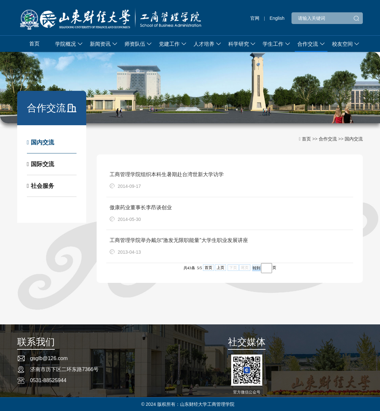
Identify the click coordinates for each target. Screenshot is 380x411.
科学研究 (238, 44)
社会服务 (40, 186)
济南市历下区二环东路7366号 (64, 369)
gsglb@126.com (49, 358)
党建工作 (169, 44)
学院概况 (65, 44)
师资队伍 (135, 44)
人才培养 (204, 44)
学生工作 (273, 44)
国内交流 (40, 142)
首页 (34, 43)
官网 (254, 18)
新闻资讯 (100, 44)
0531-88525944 (48, 380)
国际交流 (40, 164)
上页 (220, 267)
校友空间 (342, 44)
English (276, 18)
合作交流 (307, 44)
